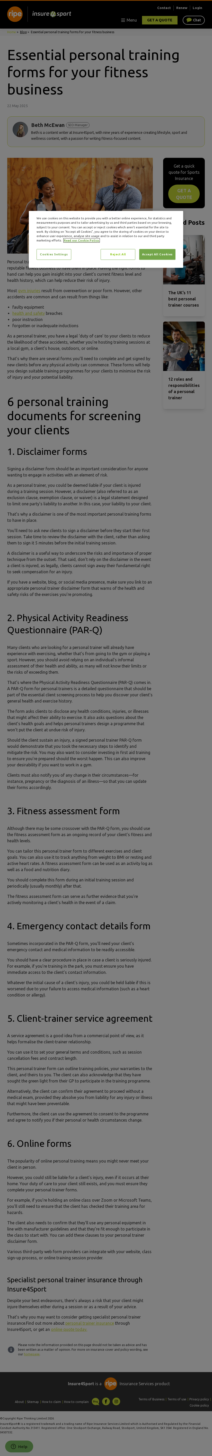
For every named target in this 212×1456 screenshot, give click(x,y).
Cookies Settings (54, 254)
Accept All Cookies (157, 254)
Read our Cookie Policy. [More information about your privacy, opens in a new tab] (81, 240)
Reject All (118, 254)
